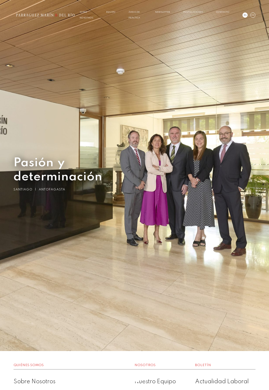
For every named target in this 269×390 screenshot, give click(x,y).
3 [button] (142, 379)
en (252, 15)
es (245, 15)
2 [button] (134, 379)
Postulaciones (193, 12)
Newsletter (162, 12)
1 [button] (126, 379)
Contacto (222, 12)
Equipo (111, 12)
